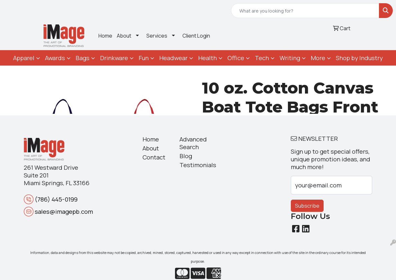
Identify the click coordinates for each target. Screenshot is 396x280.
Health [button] (207, 58)
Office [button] (235, 58)
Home (105, 35)
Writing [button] (290, 58)
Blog (186, 156)
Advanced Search (193, 143)
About (124, 35)
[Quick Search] (305, 10)
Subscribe (307, 205)
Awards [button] (55, 58)
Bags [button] (82, 58)
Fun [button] (144, 58)
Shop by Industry (359, 58)
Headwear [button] (173, 58)
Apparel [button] (23, 58)
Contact (154, 157)
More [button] (318, 58)
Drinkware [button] (114, 58)
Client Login (196, 35)
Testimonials (194, 165)
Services (156, 35)
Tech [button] (262, 58)
